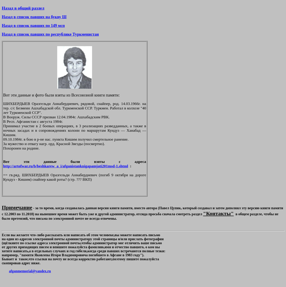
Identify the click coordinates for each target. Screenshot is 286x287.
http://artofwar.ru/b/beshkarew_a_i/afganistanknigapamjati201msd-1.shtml (65, 166)
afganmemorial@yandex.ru (30, 271)
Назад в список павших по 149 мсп (33, 25)
